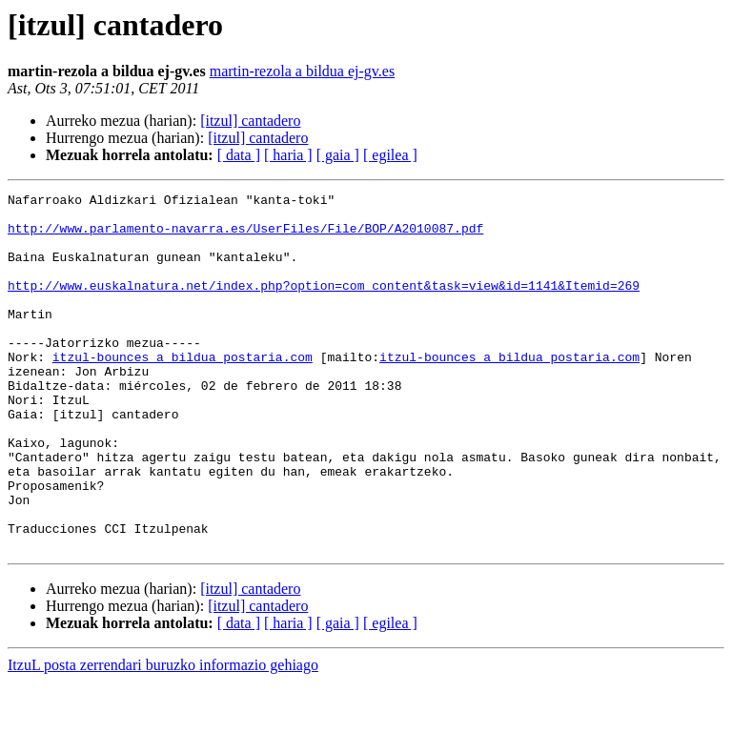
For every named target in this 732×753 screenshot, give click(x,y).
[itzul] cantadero (250, 120)
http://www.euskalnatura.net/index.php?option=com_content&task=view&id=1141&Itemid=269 (324, 305)
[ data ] (238, 155)
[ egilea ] (390, 155)
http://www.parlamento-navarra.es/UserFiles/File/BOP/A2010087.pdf (245, 236)
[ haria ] (288, 155)
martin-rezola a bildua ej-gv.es (302, 71)
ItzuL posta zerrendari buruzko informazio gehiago (163, 736)
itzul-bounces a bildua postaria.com (182, 390)
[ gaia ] (337, 155)
